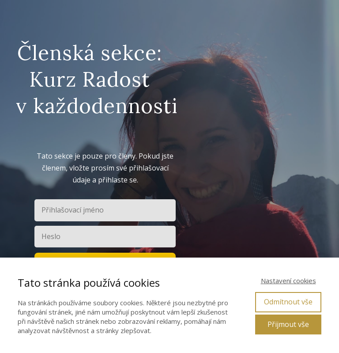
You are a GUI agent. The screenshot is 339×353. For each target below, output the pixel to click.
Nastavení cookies (288, 280)
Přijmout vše (288, 324)
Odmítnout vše (288, 302)
